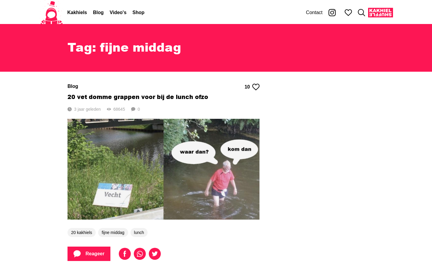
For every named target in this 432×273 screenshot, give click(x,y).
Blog (98, 12)
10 (252, 87)
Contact (314, 12)
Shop (139, 12)
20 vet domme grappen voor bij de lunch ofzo (138, 97)
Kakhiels (77, 12)
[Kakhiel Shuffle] (380, 12)
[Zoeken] (361, 12)
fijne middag (113, 232)
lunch (139, 232)
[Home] (51, 12)
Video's (118, 12)
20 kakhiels (81, 232)
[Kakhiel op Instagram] (332, 12)
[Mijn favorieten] (348, 12)
